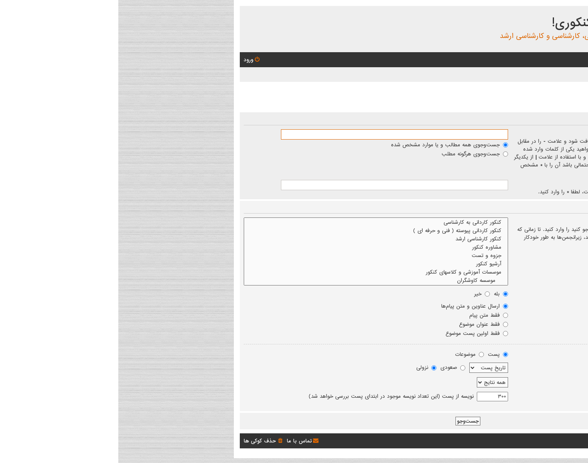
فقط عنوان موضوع (365, 324)
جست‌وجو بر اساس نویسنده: (541, 184)
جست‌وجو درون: (555, 306)
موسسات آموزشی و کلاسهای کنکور (257, 272)
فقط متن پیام (370, 315)
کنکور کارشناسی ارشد (257, 239)
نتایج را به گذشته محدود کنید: (539, 381)
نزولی (308, 367)
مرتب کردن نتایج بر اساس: (542, 366)
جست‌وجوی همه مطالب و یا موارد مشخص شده (331, 145)
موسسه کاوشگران (257, 280)
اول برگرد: (562, 396)
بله (383, 294)
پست (380, 354)
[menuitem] (529, 60)
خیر (364, 294)
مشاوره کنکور (257, 247)
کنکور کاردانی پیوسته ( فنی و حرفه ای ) (257, 231)
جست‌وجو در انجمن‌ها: (548, 221)
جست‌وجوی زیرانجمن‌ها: (546, 294)
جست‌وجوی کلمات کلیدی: (544, 133)
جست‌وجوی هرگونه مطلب (356, 154)
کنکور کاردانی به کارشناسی (257, 222)
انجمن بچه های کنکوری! (500, 23)
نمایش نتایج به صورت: (547, 354)
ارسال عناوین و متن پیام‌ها (356, 306)
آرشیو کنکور (257, 264)
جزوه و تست (257, 255)
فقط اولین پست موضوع (358, 333)
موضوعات (351, 354)
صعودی (334, 367)
